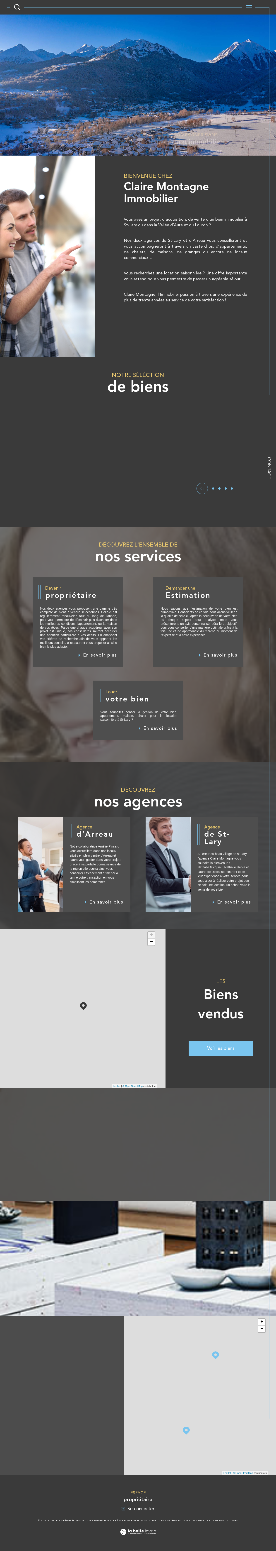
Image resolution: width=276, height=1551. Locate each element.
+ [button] (151, 935)
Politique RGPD (215, 1520)
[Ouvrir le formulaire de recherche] (17, 7)
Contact (269, 468)
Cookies (233, 1520)
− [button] (151, 942)
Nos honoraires (128, 1520)
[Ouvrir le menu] (248, 7)
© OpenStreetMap (132, 1086)
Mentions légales (169, 1520)
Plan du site (148, 1520)
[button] (207, 449)
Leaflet (116, 1086)
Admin (186, 1520)
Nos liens (198, 1520)
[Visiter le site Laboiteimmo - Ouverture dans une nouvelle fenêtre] (138, 1537)
